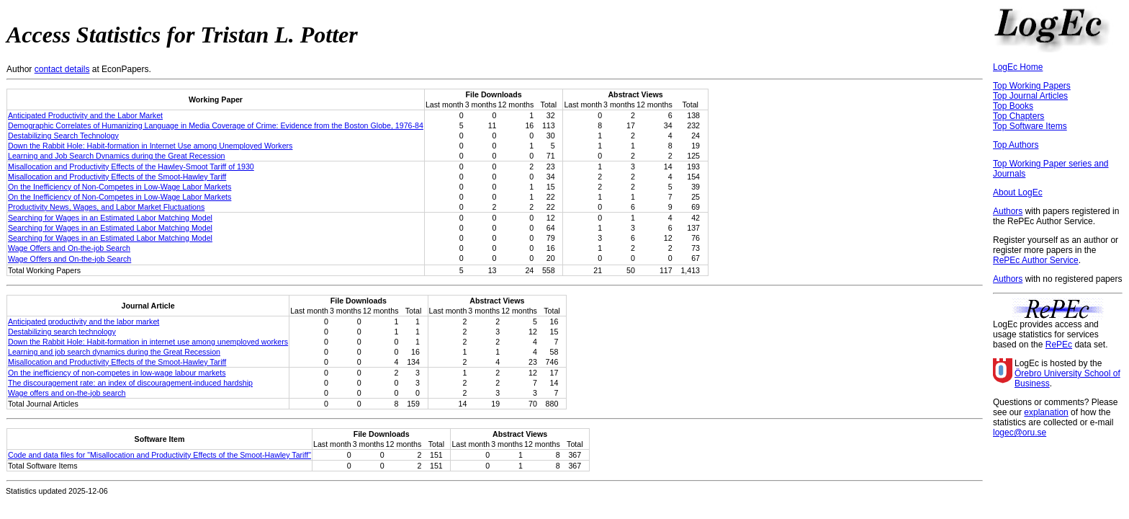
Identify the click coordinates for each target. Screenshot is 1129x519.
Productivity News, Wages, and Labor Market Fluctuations (106, 207)
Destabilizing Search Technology (63, 135)
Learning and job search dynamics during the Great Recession (114, 351)
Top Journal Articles (1030, 96)
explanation (1046, 412)
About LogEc (1018, 192)
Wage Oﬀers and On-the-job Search (69, 258)
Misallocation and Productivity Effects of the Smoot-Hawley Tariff (117, 176)
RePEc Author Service (1036, 260)
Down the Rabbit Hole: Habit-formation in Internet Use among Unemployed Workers (150, 145)
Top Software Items (1030, 126)
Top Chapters (1018, 116)
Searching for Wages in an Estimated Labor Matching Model (110, 217)
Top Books (1013, 106)
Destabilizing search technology (62, 331)
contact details (62, 69)
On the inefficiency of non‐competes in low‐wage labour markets (116, 372)
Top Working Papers (1032, 86)
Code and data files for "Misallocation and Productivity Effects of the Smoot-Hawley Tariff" (159, 455)
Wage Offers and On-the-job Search (69, 248)
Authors (1007, 211)
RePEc (1058, 345)
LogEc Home (1018, 67)
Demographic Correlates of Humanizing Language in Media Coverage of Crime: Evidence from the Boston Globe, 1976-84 (215, 125)
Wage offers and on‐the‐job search (67, 393)
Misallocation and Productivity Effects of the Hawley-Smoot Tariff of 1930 (131, 166)
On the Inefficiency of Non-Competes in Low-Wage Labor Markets (119, 186)
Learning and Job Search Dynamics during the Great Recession (116, 155)
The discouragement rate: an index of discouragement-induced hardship (130, 382)
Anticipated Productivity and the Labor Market (85, 115)
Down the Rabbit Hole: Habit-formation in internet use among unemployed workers (148, 341)
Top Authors (1015, 145)
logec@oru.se (1019, 432)
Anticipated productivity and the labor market (83, 321)
